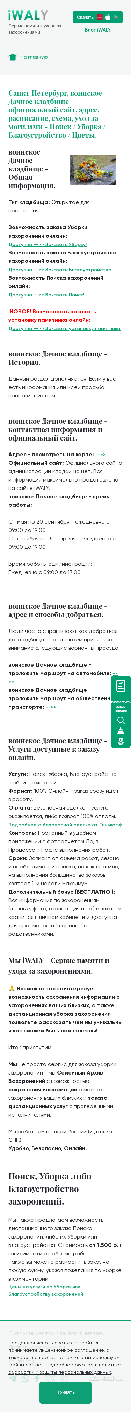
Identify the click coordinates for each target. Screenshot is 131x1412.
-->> (100, 455)
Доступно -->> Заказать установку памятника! (64, 329)
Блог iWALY (98, 30)
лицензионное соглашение (71, 1350)
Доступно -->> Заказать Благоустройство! (60, 270)
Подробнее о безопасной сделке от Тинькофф (65, 825)
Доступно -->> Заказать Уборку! (47, 244)
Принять (65, 1392)
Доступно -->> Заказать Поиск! (46, 295)
